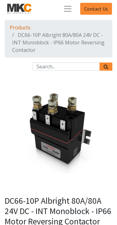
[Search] (106, 66)
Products (20, 27)
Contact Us (96, 9)
